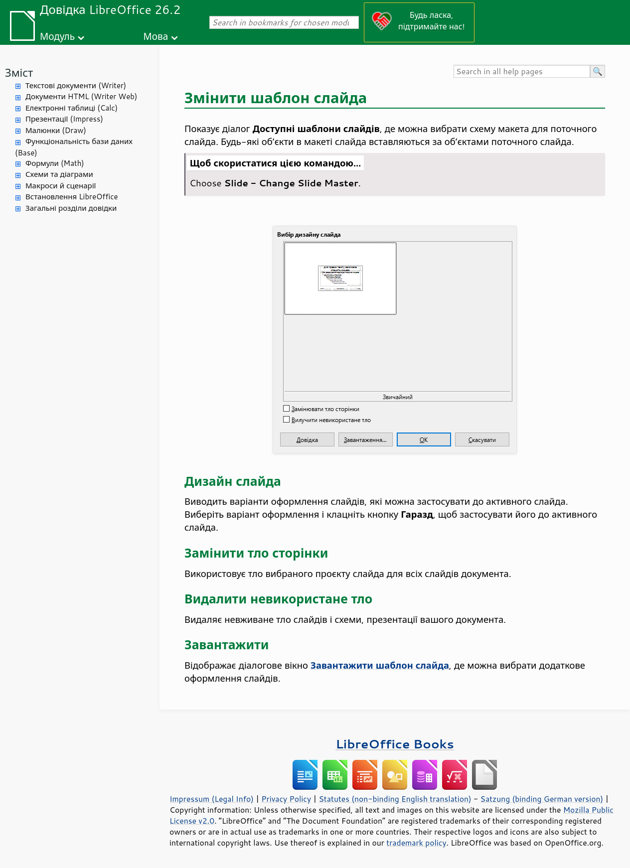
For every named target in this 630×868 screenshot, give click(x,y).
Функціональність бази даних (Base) (74, 147)
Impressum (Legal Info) (211, 798)
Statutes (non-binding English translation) (394, 798)
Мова (156, 36)
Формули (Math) (54, 163)
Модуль (57, 36)
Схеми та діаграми (59, 174)
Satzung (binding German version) (542, 798)
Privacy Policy (286, 798)
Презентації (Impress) (64, 119)
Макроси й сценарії (60, 185)
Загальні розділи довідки (71, 208)
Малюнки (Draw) (55, 130)
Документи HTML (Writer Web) (81, 96)
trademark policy (416, 842)
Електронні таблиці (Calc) (71, 108)
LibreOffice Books (394, 743)
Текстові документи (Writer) (75, 85)
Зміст (19, 72)
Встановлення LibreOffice (71, 196)
